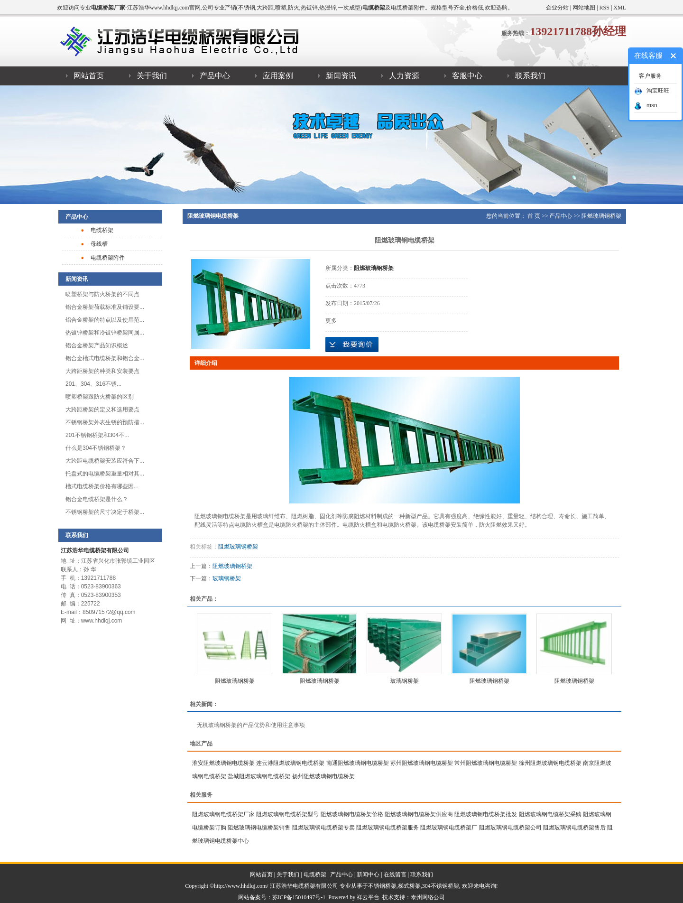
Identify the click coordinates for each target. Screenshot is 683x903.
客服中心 (467, 76)
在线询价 (351, 344)
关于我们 (152, 76)
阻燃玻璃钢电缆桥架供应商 (419, 814)
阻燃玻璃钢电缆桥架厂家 (223, 814)
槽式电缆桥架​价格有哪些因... (101, 486)
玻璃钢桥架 (226, 578)
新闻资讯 (341, 76)
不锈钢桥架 (382, 886)
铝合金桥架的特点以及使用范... (104, 320)
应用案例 (278, 76)
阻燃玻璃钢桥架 (601, 216)
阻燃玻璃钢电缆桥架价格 (352, 814)
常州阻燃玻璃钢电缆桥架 (485, 763)
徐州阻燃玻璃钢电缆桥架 (550, 763)
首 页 (533, 216)
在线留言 (395, 874)
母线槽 (99, 244)
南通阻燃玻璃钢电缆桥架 (357, 763)
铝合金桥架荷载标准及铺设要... (104, 307)
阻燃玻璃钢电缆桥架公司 (510, 827)
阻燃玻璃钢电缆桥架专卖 (323, 827)
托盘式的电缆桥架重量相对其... (104, 473)
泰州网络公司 (428, 897)
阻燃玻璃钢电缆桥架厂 (448, 827)
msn (645, 105)
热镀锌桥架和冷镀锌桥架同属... (104, 332)
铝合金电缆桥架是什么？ (96, 499)
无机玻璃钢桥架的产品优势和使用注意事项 (251, 725)
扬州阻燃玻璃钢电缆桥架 (323, 776)
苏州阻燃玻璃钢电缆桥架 (421, 763)
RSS (604, 7)
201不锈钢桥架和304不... (97, 435)
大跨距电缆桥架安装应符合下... (104, 460)
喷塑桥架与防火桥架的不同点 (102, 294)
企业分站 (557, 7)
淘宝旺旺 (651, 90)
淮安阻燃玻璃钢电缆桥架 (223, 763)
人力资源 (404, 76)
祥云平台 (368, 897)
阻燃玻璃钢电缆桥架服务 (387, 827)
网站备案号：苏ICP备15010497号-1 (282, 897)
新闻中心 (368, 874)
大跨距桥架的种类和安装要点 (102, 371)
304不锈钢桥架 (440, 886)
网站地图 (583, 7)
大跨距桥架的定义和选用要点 (102, 409)
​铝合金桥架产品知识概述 (96, 345)
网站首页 (89, 76)
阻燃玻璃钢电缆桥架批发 (485, 814)
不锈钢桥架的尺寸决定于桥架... (104, 512)
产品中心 (215, 76)
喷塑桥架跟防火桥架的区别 (99, 396)
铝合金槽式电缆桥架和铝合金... (104, 358)
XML (619, 7)
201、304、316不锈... (93, 384)
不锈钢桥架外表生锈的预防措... (104, 422)
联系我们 (530, 76)
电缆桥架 (102, 230)
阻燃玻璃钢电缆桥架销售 (259, 827)
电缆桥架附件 (108, 257)
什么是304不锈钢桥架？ (95, 448)
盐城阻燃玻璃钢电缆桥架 (259, 776)
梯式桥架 (409, 886)
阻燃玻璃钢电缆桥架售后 (574, 827)
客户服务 (650, 76)
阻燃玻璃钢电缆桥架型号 (287, 814)
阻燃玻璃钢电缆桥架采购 (550, 814)
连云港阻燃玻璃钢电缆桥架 (290, 763)
